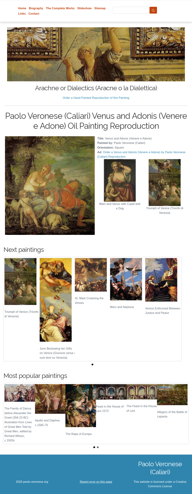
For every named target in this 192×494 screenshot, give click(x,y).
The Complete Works (60, 8)
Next (183, 413)
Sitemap (99, 8)
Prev (9, 413)
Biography (36, 8)
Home (22, 8)
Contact (33, 13)
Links (22, 13)
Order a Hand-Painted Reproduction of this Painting (96, 97)
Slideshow (84, 8)
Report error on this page (96, 481)
